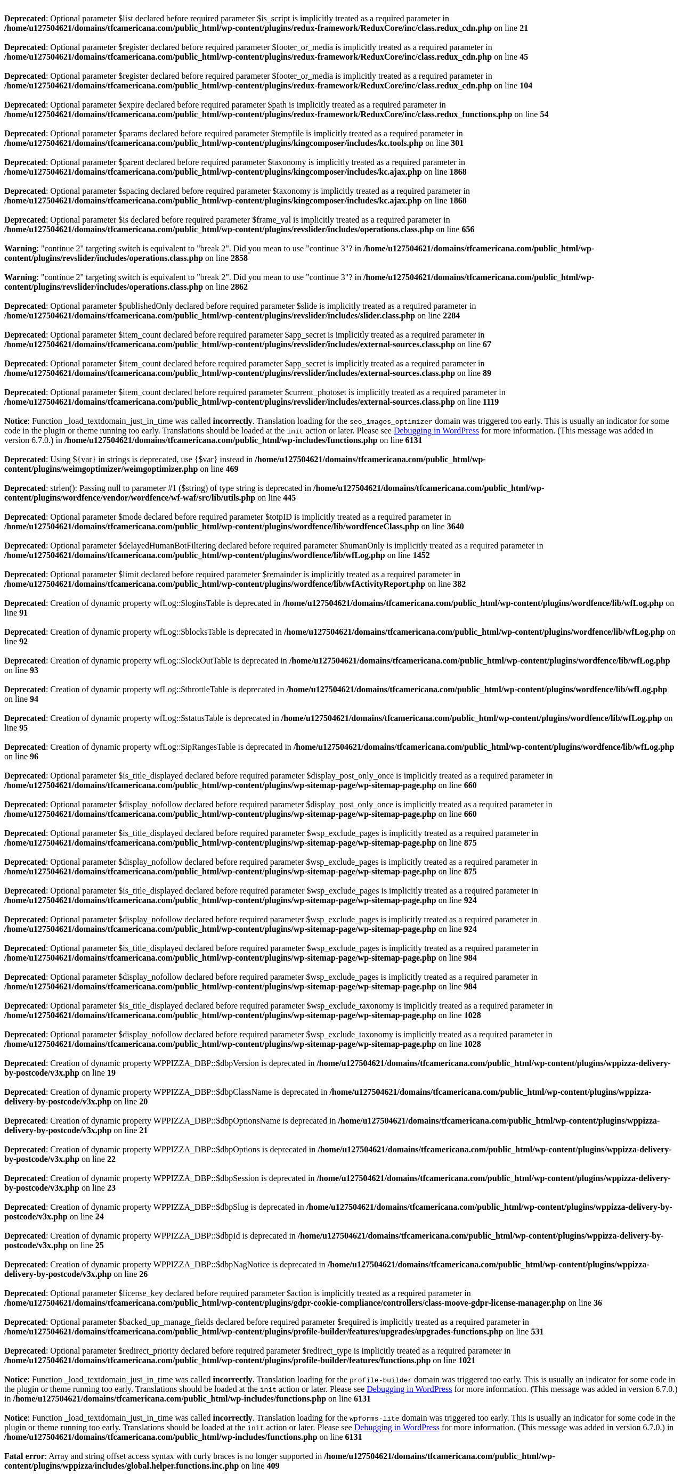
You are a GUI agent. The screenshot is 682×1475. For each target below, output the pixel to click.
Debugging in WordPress (436, 430)
